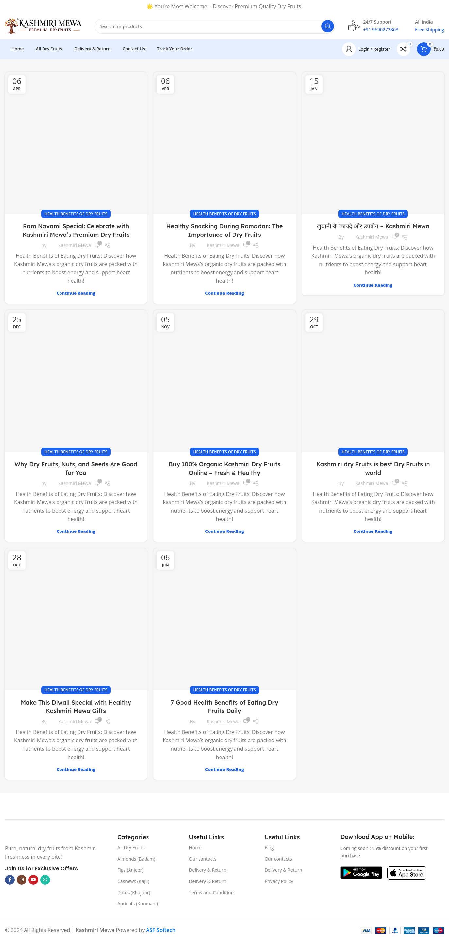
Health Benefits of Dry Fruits (75, 214)
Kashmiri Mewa (74, 245)
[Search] (215, 26)
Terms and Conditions (212, 892)
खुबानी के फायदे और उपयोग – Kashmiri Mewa (373, 226)
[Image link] (361, 872)
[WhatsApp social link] (45, 880)
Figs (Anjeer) (130, 870)
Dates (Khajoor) (133, 892)
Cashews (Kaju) (133, 881)
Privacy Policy (279, 881)
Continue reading (76, 293)
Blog (269, 848)
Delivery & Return (207, 870)
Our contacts (202, 859)
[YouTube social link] (33, 880)
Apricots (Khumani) (137, 903)
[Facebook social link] (10, 880)
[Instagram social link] (21, 880)
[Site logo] (43, 25)
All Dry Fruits (131, 848)
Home (195, 848)
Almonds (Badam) (136, 859)
